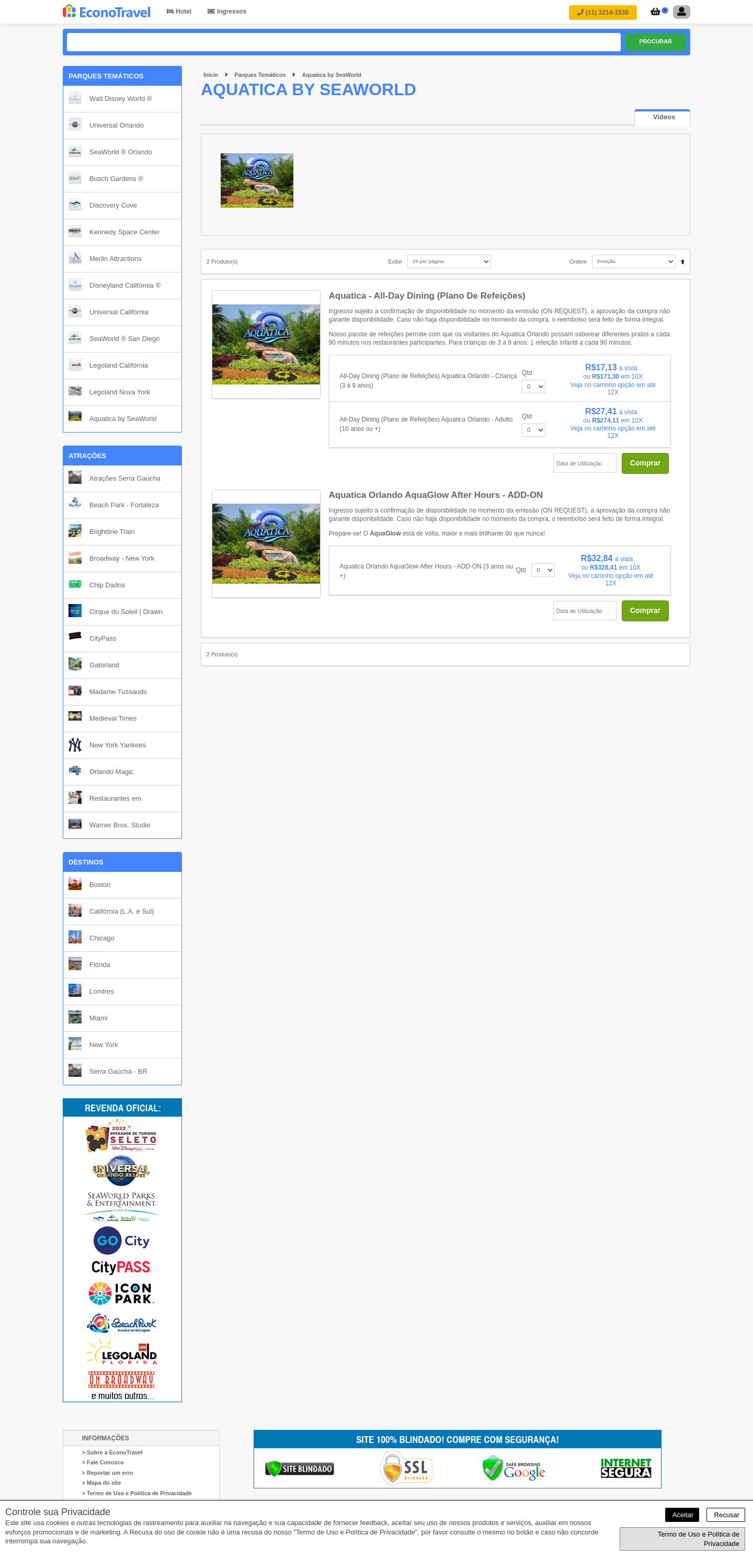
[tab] (662, 117)
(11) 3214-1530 (602, 12)
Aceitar (682, 1515)
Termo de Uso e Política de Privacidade (698, 1539)
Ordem (578, 261)
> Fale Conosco (103, 1463)
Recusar (725, 1515)
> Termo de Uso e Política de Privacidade (137, 1493)
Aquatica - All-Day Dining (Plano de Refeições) (427, 296)
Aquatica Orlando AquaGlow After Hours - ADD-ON (436, 495)
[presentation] (662, 117)
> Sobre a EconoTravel (112, 1452)
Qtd (527, 373)
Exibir (395, 261)
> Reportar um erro (107, 1473)
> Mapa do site (101, 1483)
